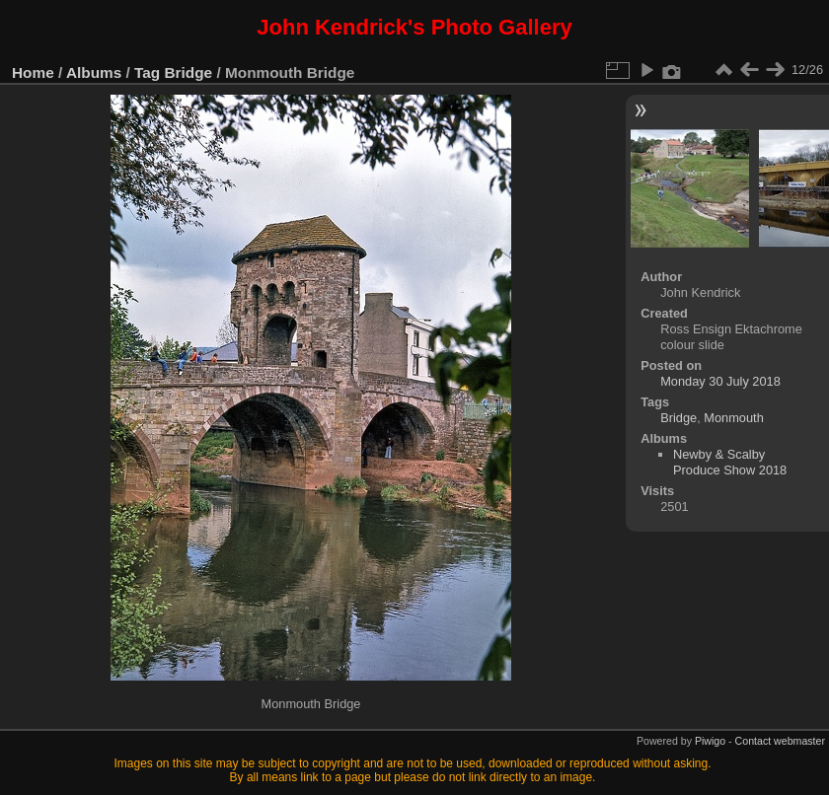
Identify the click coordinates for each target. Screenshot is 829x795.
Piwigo (710, 741)
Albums (93, 72)
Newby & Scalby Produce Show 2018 (730, 462)
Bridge (189, 72)
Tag (147, 72)
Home (33, 72)
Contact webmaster (780, 741)
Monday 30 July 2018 (720, 381)
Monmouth (733, 417)
